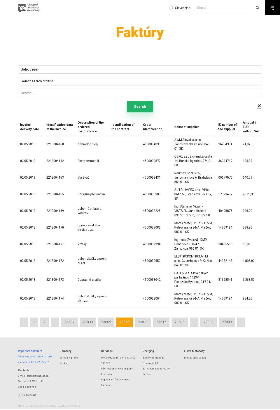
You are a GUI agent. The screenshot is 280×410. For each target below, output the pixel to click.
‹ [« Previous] (23, 323)
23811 (143, 323)
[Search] (224, 7)
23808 (88, 323)
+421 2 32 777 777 (39, 363)
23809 (106, 323)
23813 (180, 323)
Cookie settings (27, 388)
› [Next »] (241, 323)
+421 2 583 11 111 (33, 382)
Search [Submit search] (140, 107)
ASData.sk (76, 407)
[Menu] (272, 7)
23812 (161, 323)
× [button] (259, 105)
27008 (209, 323)
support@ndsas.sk (38, 377)
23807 (69, 323)
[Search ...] (140, 93)
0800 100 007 (44, 358)
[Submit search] (257, 7)
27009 (227, 323)
